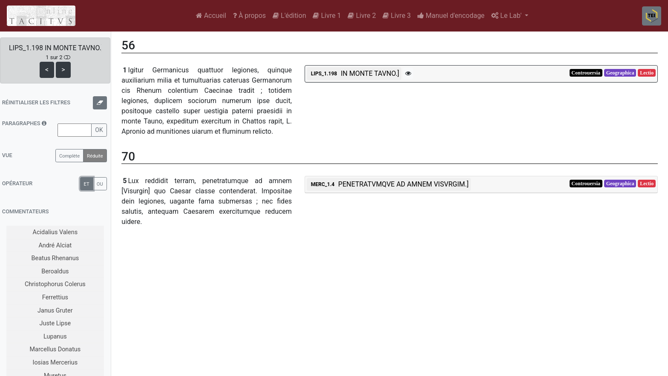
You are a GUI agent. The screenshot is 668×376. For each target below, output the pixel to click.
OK (99, 129)
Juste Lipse (55, 323)
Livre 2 (362, 15)
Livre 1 (327, 15)
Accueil (211, 15)
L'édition (289, 15)
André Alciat (55, 245)
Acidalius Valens (55, 232)
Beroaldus (55, 271)
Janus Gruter (54, 310)
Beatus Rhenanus (55, 258)
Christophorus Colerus (55, 284)
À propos (249, 15)
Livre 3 (397, 15)
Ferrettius (55, 297)
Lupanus (55, 336)
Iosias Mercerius (55, 362)
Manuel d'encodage (451, 15)
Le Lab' (507, 15)
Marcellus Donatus (55, 349)
